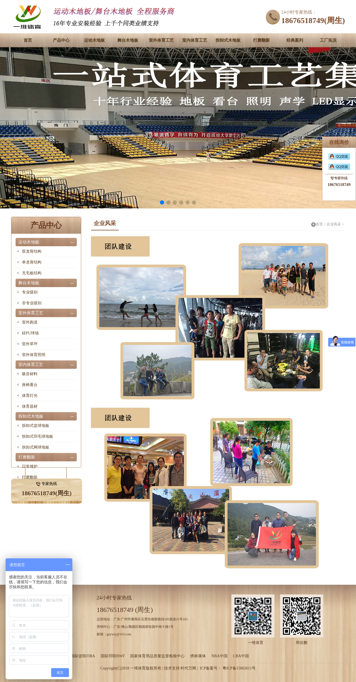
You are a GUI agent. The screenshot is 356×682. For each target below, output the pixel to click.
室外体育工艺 (161, 40)
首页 (28, 40)
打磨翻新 (261, 40)
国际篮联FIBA (83, 656)
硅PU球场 (30, 333)
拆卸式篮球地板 (35, 426)
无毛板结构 (31, 273)
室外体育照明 (33, 355)
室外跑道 (30, 322)
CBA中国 (241, 656)
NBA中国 (219, 656)
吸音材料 (30, 374)
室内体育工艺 (194, 40)
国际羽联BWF (113, 656)
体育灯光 (30, 396)
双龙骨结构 (31, 251)
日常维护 (30, 466)
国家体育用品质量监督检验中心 (157, 656)
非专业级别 (31, 303)
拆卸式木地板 (228, 40)
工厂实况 (328, 40)
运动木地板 (94, 40)
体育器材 (30, 406)
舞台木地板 (127, 40)
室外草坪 (30, 344)
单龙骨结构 (31, 262)
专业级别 (30, 292)
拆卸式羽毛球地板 (37, 436)
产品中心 (61, 40)
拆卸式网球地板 (35, 447)
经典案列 (294, 40)
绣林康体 (198, 656)
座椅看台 (30, 385)
